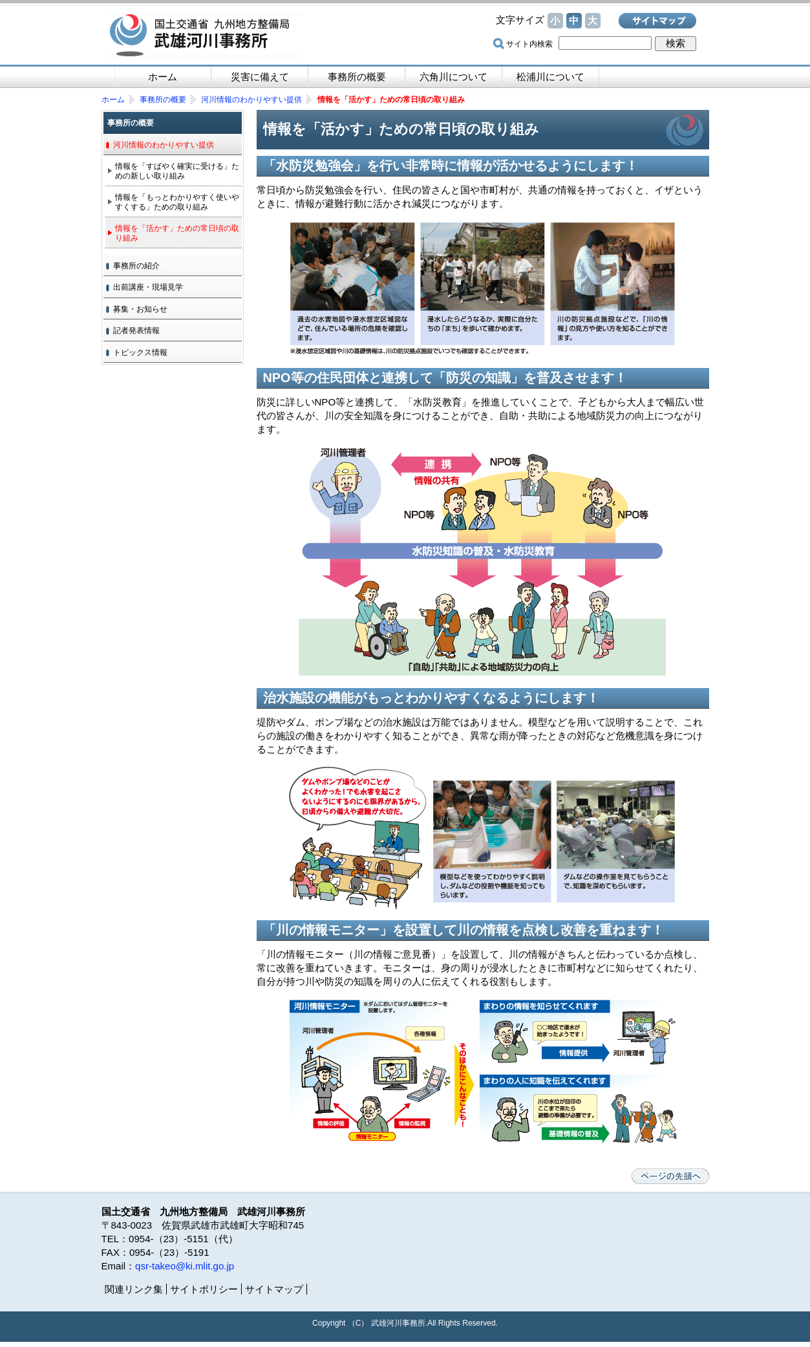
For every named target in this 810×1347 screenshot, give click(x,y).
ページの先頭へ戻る (670, 1176)
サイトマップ (657, 20)
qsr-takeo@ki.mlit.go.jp (184, 1265)
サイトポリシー (204, 1289)
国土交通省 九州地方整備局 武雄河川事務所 (205, 35)
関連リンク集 (134, 1289)
